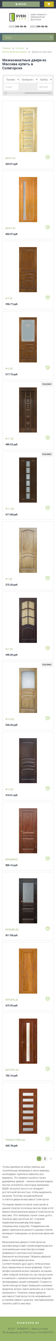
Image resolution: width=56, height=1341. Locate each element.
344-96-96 (17, 26)
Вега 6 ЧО (10, 228)
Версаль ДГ (12, 1000)
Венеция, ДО (12, 929)
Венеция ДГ (12, 859)
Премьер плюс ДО (15, 1140)
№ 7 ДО (9, 649)
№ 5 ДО (9, 368)
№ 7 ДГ (9, 579)
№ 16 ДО (10, 719)
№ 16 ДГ (10, 789)
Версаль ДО (12, 1070)
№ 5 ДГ (9, 298)
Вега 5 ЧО (10, 158)
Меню (21, 4)
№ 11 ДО (10, 509)
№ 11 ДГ (10, 438)
